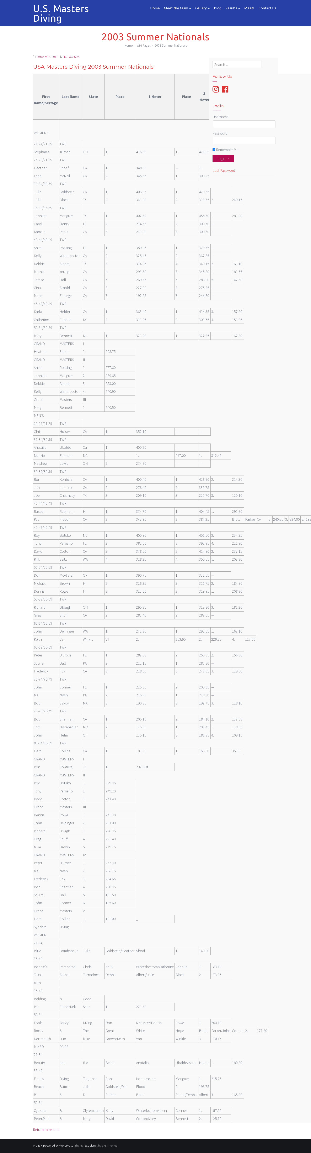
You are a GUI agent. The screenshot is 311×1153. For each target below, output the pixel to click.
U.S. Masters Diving (61, 13)
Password (220, 133)
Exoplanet (91, 1145)
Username (221, 116)
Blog (217, 8)
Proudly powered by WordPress (53, 1145)
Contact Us (267, 8)
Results (231, 8)
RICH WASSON (71, 57)
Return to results (46, 1129)
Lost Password (224, 170)
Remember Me (225, 149)
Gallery (201, 8)
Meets (249, 8)
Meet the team (176, 8)
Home (155, 8)
